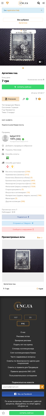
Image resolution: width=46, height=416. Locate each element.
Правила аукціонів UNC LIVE (23, 371)
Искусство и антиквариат (18, 192)
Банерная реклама (23, 340)
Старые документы (15, 189)
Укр (16, 317)
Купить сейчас (27, 413)
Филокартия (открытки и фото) (20, 184)
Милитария (11, 198)
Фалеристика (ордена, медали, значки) (23, 195)
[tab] (10, 99)
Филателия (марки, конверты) (20, 186)
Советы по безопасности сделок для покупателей (23, 362)
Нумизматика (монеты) (17, 175)
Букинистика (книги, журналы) (20, 181)
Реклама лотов (23, 336)
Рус (23, 324)
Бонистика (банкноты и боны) (19, 178)
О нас (23, 332)
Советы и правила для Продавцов (23, 367)
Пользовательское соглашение (23, 375)
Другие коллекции (15, 201)
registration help (13, 10)
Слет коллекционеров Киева (23, 353)
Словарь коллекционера (23, 349)
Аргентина (23, 23)
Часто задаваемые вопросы (23, 357)
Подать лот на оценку (23, 344)
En (30, 317)
